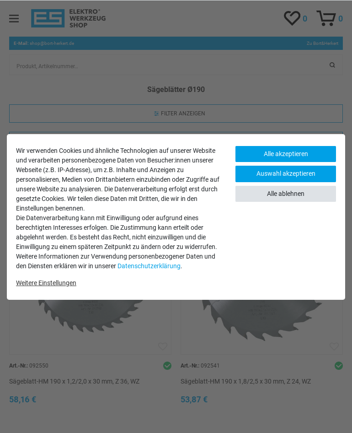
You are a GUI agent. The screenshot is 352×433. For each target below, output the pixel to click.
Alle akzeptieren (286, 153)
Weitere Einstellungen (46, 283)
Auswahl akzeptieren (285, 173)
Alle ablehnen (285, 193)
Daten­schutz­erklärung (149, 266)
